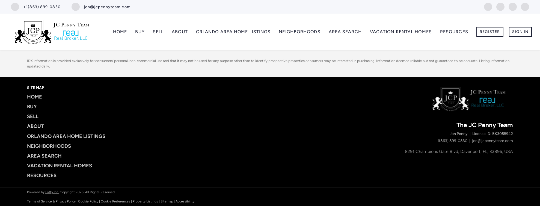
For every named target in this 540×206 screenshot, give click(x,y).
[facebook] (488, 6)
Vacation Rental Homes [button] (401, 31)
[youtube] (513, 6)
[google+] (525, 6)
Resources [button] (454, 31)
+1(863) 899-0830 (451, 141)
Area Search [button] (345, 31)
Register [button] (490, 31)
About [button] (180, 31)
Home (120, 31)
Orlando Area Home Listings (233, 31)
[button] (68, 96)
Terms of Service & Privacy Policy (51, 201)
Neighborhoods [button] (299, 31)
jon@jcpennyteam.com (492, 141)
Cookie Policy (88, 201)
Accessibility (185, 201)
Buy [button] (139, 31)
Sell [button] (158, 31)
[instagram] (500, 6)
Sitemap (167, 201)
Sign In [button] (520, 31)
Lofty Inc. (52, 192)
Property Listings (145, 201)
